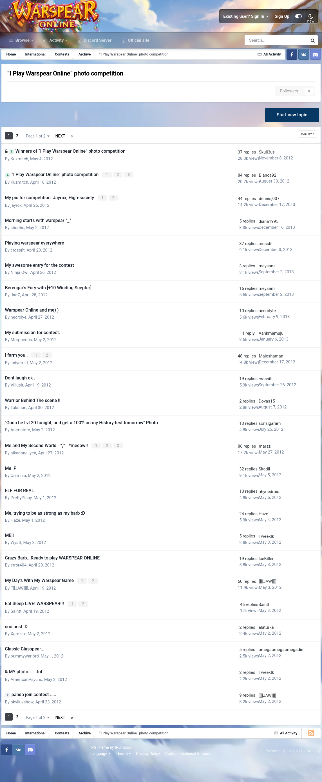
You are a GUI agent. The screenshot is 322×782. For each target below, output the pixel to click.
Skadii (251, 491)
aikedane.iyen (26, 475)
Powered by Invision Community (290, 770)
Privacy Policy (62, 773)
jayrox (19, 229)
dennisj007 (256, 222)
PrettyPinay (24, 520)
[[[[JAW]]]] (22, 609)
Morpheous (24, 363)
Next (32, 161)
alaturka (253, 648)
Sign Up (282, 28)
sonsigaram (257, 446)
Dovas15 (254, 424)
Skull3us (254, 177)
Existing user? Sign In (246, 28)
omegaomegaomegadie (268, 670)
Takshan (21, 430)
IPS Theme (13, 767)
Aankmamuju (258, 357)
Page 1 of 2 (68, 161)
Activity (56, 64)
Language (14, 773)
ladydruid (22, 385)
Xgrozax (21, 654)
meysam (254, 289)
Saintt (19, 632)
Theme (37, 773)
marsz (252, 469)
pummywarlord (28, 676)
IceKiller (253, 581)
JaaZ (18, 318)
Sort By (304, 161)
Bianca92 (254, 200)
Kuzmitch (22, 183)
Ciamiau (21, 497)
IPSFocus (37, 767)
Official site (138, 64)
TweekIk (253, 558)
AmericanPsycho (29, 700)
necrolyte (254, 334)
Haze (18, 542)
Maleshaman (258, 379)
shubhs (20, 251)
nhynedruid (256, 513)
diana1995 (255, 245)
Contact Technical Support (102, 773)
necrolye (21, 341)
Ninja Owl (22, 296)
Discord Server (96, 64)
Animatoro (23, 453)
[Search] (260, 64)
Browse (22, 64)
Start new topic (291, 141)
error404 (22, 587)
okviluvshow (25, 722)
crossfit (21, 273)
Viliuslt (20, 408)
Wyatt (19, 565)
